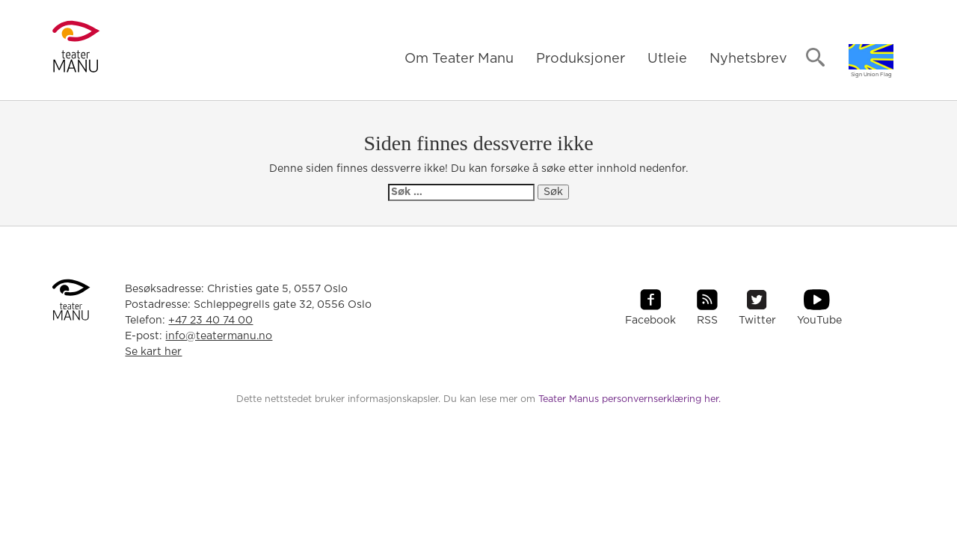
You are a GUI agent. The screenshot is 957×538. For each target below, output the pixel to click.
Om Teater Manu (459, 59)
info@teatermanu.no (218, 336)
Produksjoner (580, 59)
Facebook (650, 320)
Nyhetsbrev (748, 59)
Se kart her (153, 352)
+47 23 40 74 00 (210, 320)
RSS (707, 320)
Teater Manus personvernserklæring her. (629, 399)
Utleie (667, 59)
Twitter (757, 320)
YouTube (819, 320)
